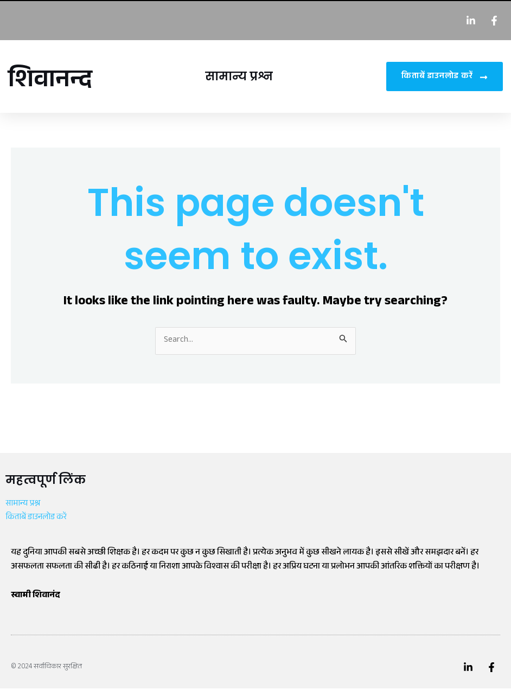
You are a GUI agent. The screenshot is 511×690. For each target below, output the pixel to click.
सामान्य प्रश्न (241, 76)
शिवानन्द (53, 82)
